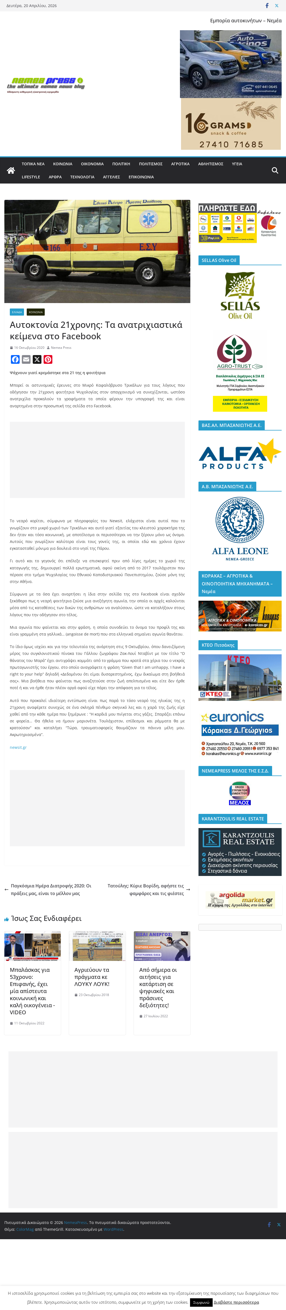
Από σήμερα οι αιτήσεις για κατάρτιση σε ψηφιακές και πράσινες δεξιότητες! (158, 987)
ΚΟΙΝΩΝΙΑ (62, 163)
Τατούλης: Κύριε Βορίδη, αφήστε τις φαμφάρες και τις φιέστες (149, 890)
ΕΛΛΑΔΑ (17, 312)
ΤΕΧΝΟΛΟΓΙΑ (82, 176)
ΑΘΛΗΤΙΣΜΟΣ (210, 163)
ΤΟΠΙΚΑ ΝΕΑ (33, 163)
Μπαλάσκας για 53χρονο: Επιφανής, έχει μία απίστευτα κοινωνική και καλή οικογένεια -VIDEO (32, 991)
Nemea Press (61, 347)
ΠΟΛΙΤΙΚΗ (121, 163)
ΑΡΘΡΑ (55, 176)
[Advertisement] (97, 460)
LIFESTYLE (31, 176)
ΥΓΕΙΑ (237, 163)
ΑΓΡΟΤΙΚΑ (180, 163)
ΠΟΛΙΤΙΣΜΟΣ (150, 163)
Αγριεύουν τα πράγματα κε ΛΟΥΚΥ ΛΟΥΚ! (91, 977)
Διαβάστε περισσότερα (236, 1302)
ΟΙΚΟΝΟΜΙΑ (92, 163)
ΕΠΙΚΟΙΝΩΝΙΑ (141, 176)
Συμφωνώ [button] (201, 1302)
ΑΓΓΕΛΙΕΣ (111, 176)
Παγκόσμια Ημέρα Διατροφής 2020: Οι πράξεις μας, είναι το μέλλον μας (47, 890)
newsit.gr (18, 747)
